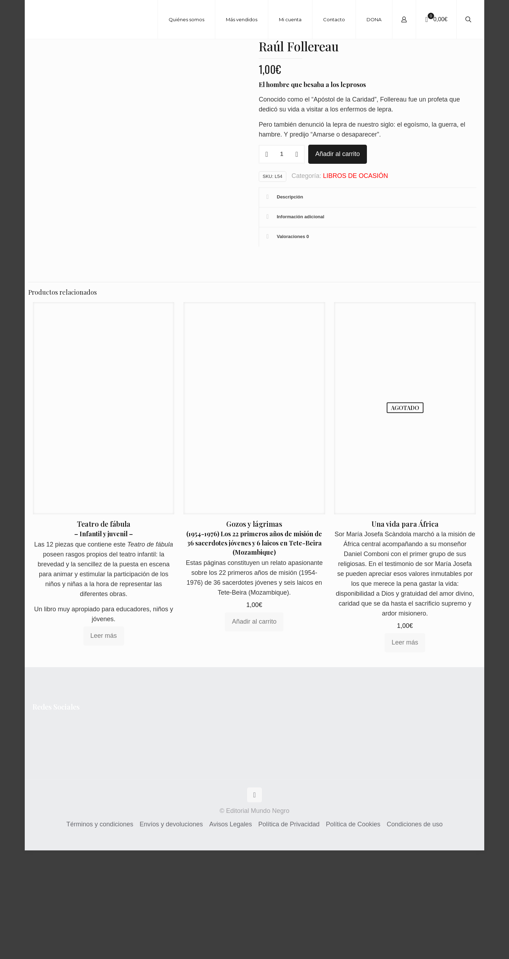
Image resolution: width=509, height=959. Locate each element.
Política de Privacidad (289, 932)
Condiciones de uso (415, 932)
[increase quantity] (297, 154)
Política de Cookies (353, 932)
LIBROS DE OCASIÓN (355, 175)
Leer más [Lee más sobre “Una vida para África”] (405, 751)
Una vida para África (405, 632)
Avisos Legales (230, 932)
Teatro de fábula (103, 632)
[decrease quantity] (267, 154)
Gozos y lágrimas (254, 632)
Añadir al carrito (337, 153)
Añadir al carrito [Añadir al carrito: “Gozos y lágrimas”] (254, 730)
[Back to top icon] (254, 903)
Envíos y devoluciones (171, 932)
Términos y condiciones (99, 932)
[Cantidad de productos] (282, 154)
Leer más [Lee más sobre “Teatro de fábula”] (103, 744)
